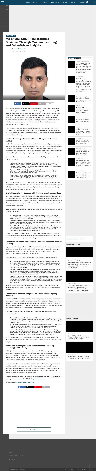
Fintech (45, 2)
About (66, 469)
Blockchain (55, 2)
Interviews (81, 2)
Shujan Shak (30, 382)
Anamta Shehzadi (18, 49)
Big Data (64, 2)
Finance (72, 2)
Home (28, 2)
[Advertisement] (48, 18)
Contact (71, 469)
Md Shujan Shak (20, 382)
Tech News (36, 2)
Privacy (78, 469)
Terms (84, 469)
